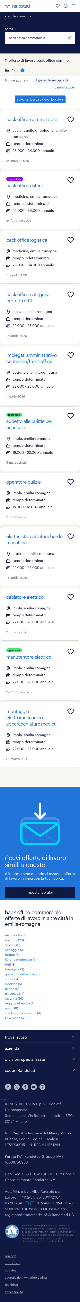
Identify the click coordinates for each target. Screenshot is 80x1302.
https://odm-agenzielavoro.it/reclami (42, 1241)
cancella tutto (65, 87)
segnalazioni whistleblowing (26, 1277)
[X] (16, 1087)
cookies (10, 1270)
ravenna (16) (14, 998)
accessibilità (14, 1292)
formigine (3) (14, 969)
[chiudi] (69, 38)
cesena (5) (12, 945)
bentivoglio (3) (15, 935)
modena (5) (13, 984)
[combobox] (40, 38)
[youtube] (34, 1087)
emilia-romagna (19, 16)
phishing (11, 1284)
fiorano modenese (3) (21, 959)
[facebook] (25, 1087)
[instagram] (42, 1087)
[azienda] (40, 1048)
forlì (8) (10, 964)
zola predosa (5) (17, 1018)
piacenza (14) (14, 993)
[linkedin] (8, 1087)
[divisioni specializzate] (40, 1059)
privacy (10, 1256)
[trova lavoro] (40, 1037)
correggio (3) (14, 950)
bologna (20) (14, 940)
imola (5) (11, 979)
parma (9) (12, 988)
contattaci (12, 1263)
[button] (67, 80)
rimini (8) (11, 1008)
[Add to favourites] (70, 119)
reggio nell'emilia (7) (19, 1003)
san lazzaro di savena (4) (23, 1013)
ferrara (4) (12, 954)
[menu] (73, 5)
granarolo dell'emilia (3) (22, 974)
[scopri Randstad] (40, 1070)
